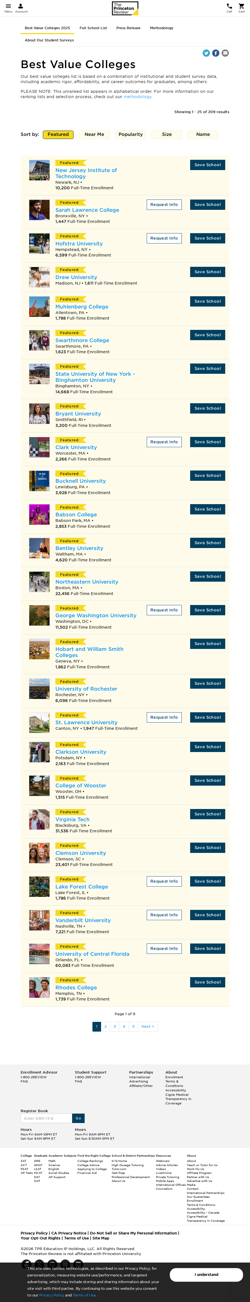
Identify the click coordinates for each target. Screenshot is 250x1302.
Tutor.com (119, 1169)
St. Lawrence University (86, 722)
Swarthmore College (82, 340)
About (191, 1160)
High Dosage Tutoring (128, 1165)
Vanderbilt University (83, 920)
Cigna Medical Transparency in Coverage (178, 1099)
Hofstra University (79, 244)
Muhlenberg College (81, 307)
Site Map (100, 1238)
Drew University (76, 277)
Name (203, 135)
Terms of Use (84, 1295)
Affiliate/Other (141, 1086)
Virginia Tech (72, 819)
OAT (37, 1180)
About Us (118, 1180)
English (53, 1169)
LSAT (37, 1169)
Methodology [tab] (161, 28)
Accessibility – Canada (203, 1212)
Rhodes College (76, 987)
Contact (192, 1188)
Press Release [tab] (128, 28)
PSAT (24, 1169)
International (139, 1077)
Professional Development (131, 1177)
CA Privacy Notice (68, 1233)
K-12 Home (119, 1160)
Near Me (94, 135)
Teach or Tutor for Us (202, 1165)
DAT (37, 1177)
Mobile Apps (165, 1180)
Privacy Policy (51, 1295)
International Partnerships (205, 1192)
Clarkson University (80, 752)
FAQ (24, 1081)
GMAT (38, 1165)
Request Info (164, 204)
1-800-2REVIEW (34, 1077)
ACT (24, 1165)
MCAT (38, 1172)
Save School (208, 165)
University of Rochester (86, 689)
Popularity (131, 135)
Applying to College (92, 1169)
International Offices (171, 1184)
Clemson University (80, 853)
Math (52, 1160)
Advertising (138, 1081)
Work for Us (195, 1169)
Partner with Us (198, 1177)
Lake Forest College (81, 887)
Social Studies (58, 1172)
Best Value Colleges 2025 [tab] (47, 28)
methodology (137, 96)
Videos (161, 1169)
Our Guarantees (198, 1196)
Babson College (76, 514)
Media (191, 1184)
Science (54, 1165)
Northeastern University (86, 582)
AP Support (56, 1177)
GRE (37, 1160)
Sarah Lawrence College (87, 210)
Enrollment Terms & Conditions (174, 1081)
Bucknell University (80, 481)
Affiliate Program (199, 1172)
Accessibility (175, 1090)
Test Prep (118, 1172)
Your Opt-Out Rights (40, 1238)
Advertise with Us (199, 1180)
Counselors (164, 1188)
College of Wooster (80, 785)
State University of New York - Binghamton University (95, 377)
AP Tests (27, 1172)
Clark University (76, 447)
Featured (58, 135)
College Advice (88, 1165)
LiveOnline (163, 1172)
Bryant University (78, 414)
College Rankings (90, 1160)
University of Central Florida (92, 954)
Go (78, 1118)
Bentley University (79, 548)
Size (167, 135)
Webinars (163, 1160)
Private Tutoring (167, 1177)
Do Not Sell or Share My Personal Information (133, 1233)
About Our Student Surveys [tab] (49, 40)
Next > (147, 1026)
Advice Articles (167, 1165)
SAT (23, 1160)
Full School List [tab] (93, 28)
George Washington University (95, 615)
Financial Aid (87, 1172)
